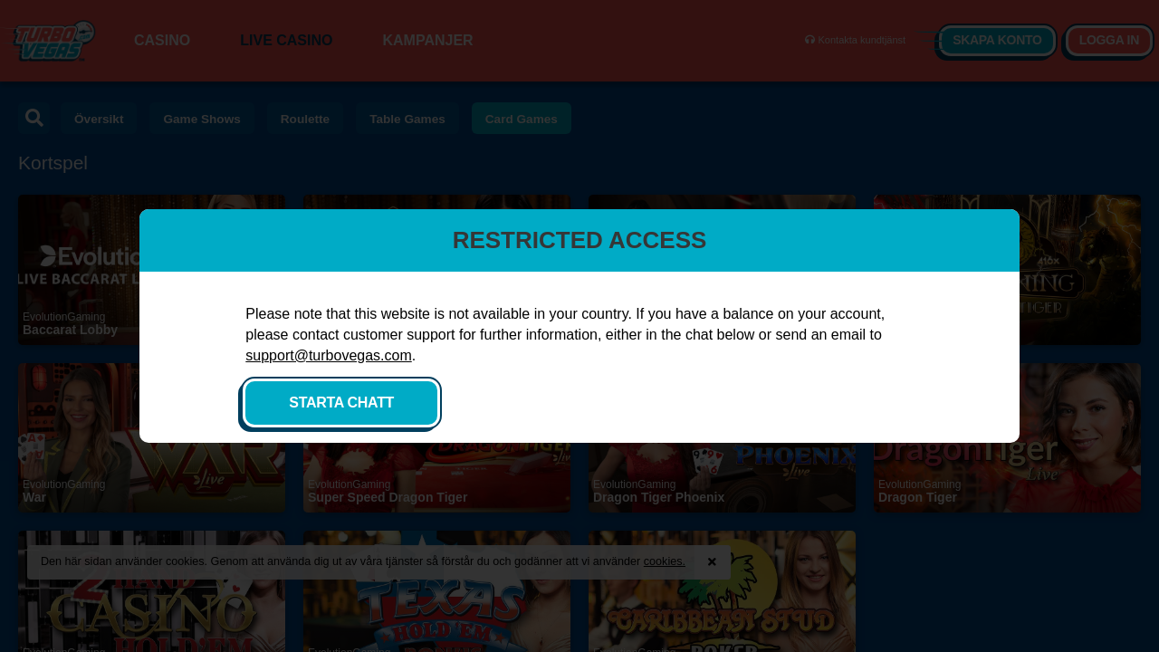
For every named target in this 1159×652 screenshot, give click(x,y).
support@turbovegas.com (420, 365)
